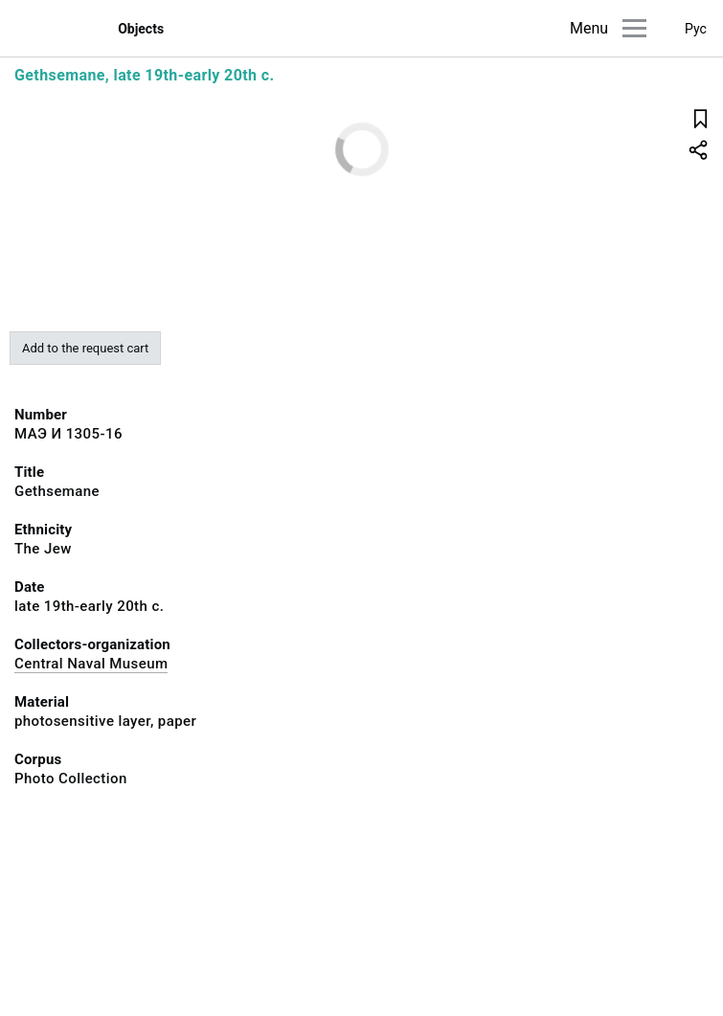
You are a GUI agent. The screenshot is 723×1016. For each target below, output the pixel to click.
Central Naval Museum (91, 663)
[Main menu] (634, 28)
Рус (696, 28)
